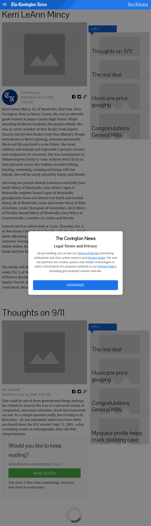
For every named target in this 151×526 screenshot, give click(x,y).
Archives (138, 5)
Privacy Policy (96, 258)
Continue (75, 285)
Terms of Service (88, 253)
